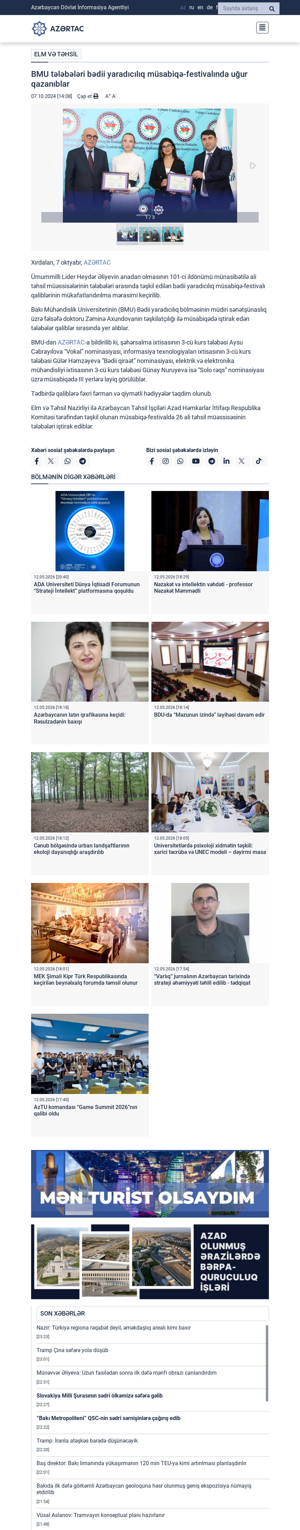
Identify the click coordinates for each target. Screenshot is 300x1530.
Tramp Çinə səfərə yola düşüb (72, 1350)
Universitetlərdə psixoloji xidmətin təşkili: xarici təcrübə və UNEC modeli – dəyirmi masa (210, 848)
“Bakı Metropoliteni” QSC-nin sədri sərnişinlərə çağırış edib (108, 1418)
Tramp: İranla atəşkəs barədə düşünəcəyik (87, 1440)
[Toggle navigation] (260, 26)
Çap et (87, 96)
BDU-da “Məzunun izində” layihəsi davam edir (209, 715)
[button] (150, 166)
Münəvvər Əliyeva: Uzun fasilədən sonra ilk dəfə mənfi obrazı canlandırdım (127, 1373)
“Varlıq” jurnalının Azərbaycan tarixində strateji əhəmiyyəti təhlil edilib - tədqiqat (202, 979)
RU (191, 7)
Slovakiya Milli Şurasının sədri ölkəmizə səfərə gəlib (100, 1395)
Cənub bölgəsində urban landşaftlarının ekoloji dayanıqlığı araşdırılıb (81, 848)
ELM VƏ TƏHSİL (56, 54)
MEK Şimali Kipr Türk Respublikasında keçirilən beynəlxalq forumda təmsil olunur (86, 979)
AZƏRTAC (97, 262)
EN (200, 7)
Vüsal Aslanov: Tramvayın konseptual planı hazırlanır (101, 1515)
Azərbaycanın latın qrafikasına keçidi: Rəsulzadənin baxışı (79, 718)
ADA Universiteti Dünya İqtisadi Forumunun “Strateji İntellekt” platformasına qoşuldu (87, 587)
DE (210, 7)
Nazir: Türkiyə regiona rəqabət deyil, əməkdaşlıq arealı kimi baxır (114, 1327)
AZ (183, 7)
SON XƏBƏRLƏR (62, 1313)
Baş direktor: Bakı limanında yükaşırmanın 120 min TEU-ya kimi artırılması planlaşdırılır (141, 1463)
